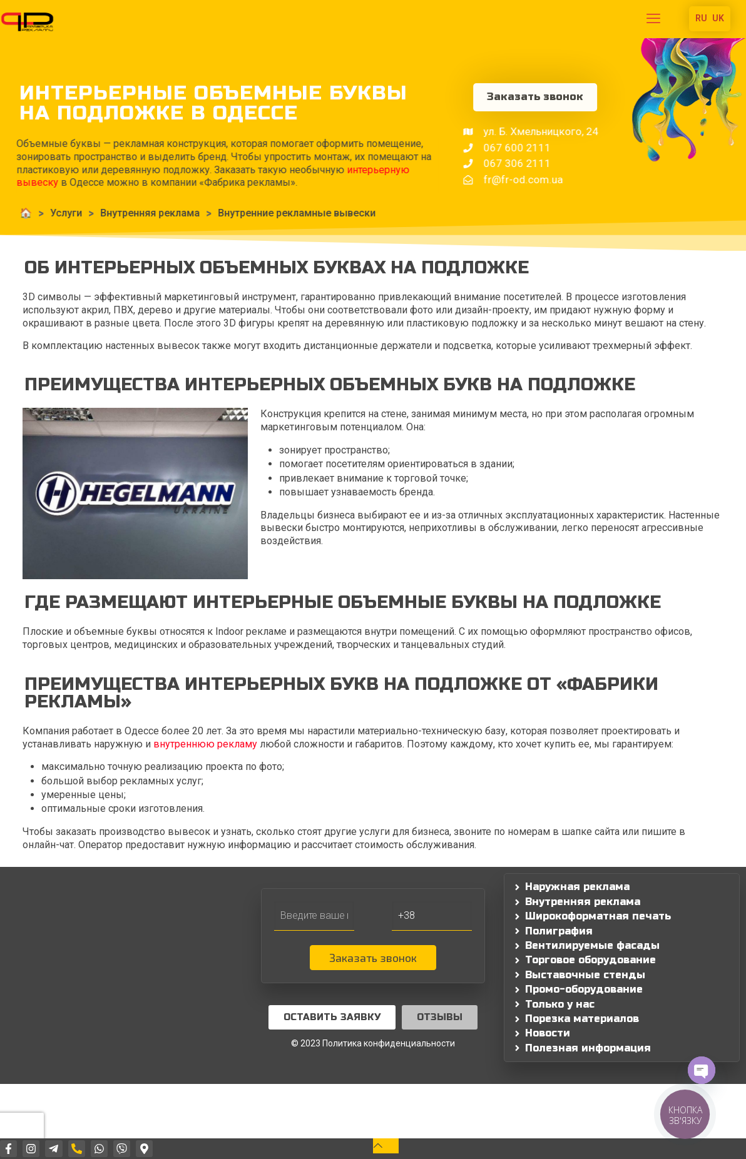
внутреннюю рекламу (205, 744)
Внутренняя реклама (123, 213)
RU (701, 18)
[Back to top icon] (386, 1145)
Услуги (39, 213)
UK (718, 18)
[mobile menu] (653, 18)
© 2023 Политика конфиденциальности (373, 1043)
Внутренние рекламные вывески (270, 213)
